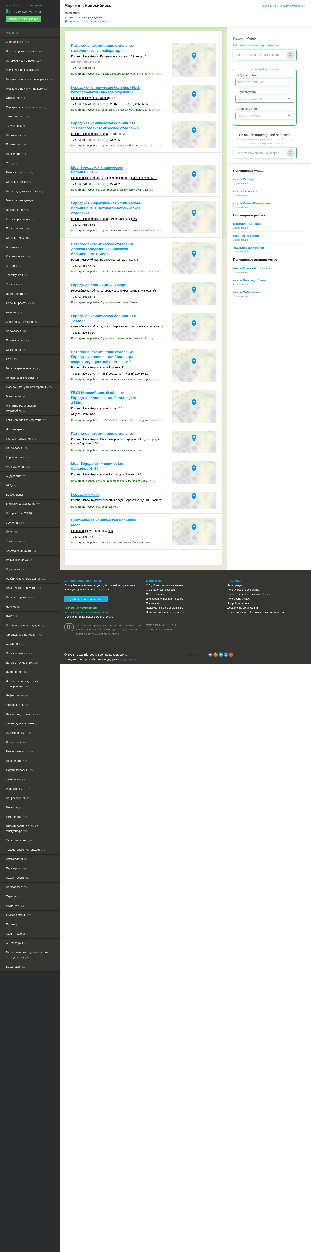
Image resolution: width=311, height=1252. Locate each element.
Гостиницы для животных (24, 191)
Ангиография (16, 943)
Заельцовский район (248, 247)
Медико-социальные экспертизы (29, 79)
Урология (15, 522)
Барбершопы (16, 494)
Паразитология (18, 877)
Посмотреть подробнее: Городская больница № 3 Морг (104, 302)
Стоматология (18, 116)
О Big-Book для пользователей (164, 585)
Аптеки (13, 265)
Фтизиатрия (16, 742)
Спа (11, 359)
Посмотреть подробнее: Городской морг (95, 506)
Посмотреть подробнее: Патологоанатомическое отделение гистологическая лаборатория (120, 73)
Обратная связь (155, 594)
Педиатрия (16, 868)
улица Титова (243, 179)
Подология (15, 569)
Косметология (18, 256)
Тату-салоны (17, 125)
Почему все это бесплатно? (244, 589)
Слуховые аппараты (21, 550)
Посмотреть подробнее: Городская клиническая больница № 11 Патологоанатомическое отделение (120, 145)
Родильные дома (19, 559)
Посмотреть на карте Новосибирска (89, 21)
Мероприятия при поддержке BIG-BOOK (88, 616)
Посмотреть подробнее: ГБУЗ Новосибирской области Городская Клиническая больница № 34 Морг (120, 420)
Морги (12, 32)
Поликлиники (17, 228)
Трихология (15, 541)
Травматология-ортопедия (26, 849)
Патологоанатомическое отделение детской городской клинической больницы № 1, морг (102, 249)
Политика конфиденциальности (165, 612)
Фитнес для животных (22, 723)
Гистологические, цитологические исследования (27, 955)
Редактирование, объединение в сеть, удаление (256, 612)
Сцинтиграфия (17, 933)
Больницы (15, 247)
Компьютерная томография (26, 420)
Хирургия (15, 643)
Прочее (13, 924)
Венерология (17, 209)
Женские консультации (23, 504)
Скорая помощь (18, 915)
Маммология (17, 396)
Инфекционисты (19, 653)
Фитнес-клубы (18, 704)
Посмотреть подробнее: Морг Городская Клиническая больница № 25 (113, 480)
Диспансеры (16, 429)
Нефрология (16, 887)
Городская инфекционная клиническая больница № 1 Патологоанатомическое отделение (106, 208)
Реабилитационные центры (26, 578)
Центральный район (248, 223)
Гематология (16, 816)
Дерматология (18, 293)
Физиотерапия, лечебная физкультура (22, 828)
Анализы (14, 312)
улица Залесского (246, 191)
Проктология (16, 760)
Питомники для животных (24, 60)
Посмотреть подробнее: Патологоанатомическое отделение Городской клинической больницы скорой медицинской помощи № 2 (120, 379)
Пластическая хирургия (23, 587)
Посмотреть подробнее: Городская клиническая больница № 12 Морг (113, 338)
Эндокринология (19, 840)
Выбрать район (246, 75)
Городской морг (85, 494)
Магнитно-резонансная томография (21, 408)
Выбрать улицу (245, 92)
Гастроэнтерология (21, 438)
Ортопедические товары (24, 634)
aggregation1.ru (132, 659)
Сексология (16, 349)
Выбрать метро (246, 109)
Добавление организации (242, 607)
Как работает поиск (239, 603)
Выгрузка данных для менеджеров (86, 612)
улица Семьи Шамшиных (251, 203)
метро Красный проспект (251, 268)
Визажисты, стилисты (23, 714)
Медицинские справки (22, 69)
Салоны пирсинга (19, 237)
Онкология (16, 97)
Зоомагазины (17, 41)
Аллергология (18, 466)
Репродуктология (19, 751)
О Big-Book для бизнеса (160, 589)
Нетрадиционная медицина (26, 625)
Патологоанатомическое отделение (102, 434)
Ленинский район (246, 235)
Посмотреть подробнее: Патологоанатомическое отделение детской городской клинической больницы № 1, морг (120, 271)
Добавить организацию (23, 18)
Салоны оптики (19, 181)
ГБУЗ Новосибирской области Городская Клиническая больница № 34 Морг (104, 398)
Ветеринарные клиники (24, 51)
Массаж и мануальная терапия (29, 387)
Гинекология (17, 448)
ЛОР (12, 615)
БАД (11, 485)
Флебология (16, 779)
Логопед (14, 606)
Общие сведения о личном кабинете (249, 594)
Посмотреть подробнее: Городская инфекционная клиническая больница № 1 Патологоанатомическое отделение (120, 230)
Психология (16, 331)
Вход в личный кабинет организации (283, 5)
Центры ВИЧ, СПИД (20, 513)
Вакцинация (16, 966)
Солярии (14, 284)
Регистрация (235, 585)
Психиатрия (16, 144)
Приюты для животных (22, 377)
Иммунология (17, 859)
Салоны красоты (20, 303)
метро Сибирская (246, 292)
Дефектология (17, 695)
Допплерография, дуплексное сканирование (25, 684)
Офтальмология (19, 770)
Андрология (16, 476)
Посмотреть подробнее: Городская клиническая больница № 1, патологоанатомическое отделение (120, 109)
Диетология (16, 671)
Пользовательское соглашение (164, 607)
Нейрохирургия (18, 798)
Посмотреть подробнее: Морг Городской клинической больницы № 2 (112, 189)
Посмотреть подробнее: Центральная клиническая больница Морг (111, 542)
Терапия (14, 896)
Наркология (16, 135)
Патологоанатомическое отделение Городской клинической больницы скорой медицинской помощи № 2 (102, 357)
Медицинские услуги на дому (27, 88)
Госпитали (15, 905)
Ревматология (18, 788)
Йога (12, 532)
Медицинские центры (22, 200)
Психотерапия (18, 340)
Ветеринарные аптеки (23, 368)
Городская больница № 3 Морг (98, 285)
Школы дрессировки (21, 219)
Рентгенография (19, 172)
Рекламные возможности (80, 607)
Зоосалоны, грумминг (22, 321)
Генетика (14, 807)
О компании (153, 603)
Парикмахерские (20, 597)
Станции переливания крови (26, 107)
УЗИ (11, 163)
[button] (210, 654)
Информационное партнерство (164, 598)
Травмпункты (17, 275)
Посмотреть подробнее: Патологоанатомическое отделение (107, 450)
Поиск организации (238, 598)
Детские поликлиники (22, 662)
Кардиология (17, 457)
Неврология (16, 153)
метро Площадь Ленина (250, 280)
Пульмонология (19, 732)
